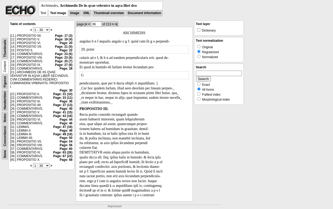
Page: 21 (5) (63, 46)
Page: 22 (66, 50)
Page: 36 (66, 101)
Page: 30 (66, 90)
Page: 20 (66, 43)
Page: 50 (66, 138)
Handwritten (5, 100)
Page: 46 (66, 123)
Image (74, 13)
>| (116, 24)
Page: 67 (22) (62, 156)
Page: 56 (66, 145)
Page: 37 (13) (62, 105)
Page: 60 (66, 149)
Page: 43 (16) (62, 116)
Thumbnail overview (109, 13)
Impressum (114, 206)
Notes (5, 117)
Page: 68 (66, 160)
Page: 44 (66, 119)
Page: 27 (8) (63, 65)
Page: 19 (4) (63, 39)
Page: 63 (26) (62, 152)
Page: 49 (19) (62, 134)
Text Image (58, 13)
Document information (144, 13)
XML (86, 13)
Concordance (5, 136)
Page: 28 (66, 68)
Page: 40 (66, 108)
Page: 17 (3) (63, 36)
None (5, 154)
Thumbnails (5, 48)
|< (86, 24)
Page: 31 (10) (62, 94)
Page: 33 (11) (62, 98)
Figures (5, 81)
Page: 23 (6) (63, 54)
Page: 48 (66, 130)
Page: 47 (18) (62, 127)
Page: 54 (66, 141)
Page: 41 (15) (62, 112)
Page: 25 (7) (63, 61)
